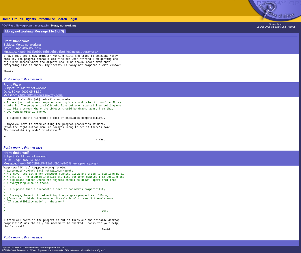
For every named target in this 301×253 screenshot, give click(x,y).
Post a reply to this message (23, 79)
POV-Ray (7, 25)
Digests (30, 19)
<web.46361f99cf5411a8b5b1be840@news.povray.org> (58, 163)
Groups (17, 19)
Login (73, 19)
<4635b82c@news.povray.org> (40, 95)
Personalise (46, 19)
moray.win (42, 25)
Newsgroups (24, 25)
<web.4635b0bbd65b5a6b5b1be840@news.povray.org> (58, 51)
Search (62, 19)
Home (6, 19)
